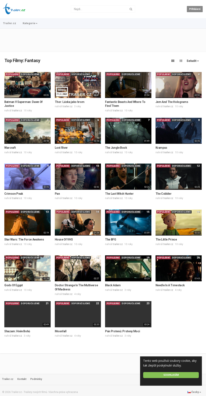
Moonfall (61, 331)
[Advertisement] (103, 40)
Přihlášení (194, 9)
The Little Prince (166, 239)
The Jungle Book (116, 147)
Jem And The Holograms (172, 102)
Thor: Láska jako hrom (69, 102)
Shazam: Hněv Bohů (17, 331)
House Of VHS (64, 239)
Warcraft (10, 147)
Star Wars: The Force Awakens (24, 239)
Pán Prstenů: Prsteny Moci (122, 331)
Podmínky (36, 379)
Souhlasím (171, 375)
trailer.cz (17, 110)
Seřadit (193, 60)
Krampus (161, 147)
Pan (57, 193)
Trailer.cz (9, 23)
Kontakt (21, 379)
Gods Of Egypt (13, 285)
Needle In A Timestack (170, 285)
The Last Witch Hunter (119, 193)
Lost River (61, 147)
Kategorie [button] (30, 23)
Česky (194, 392)
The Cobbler (164, 193)
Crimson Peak (13, 193)
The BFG (110, 239)
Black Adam (113, 285)
